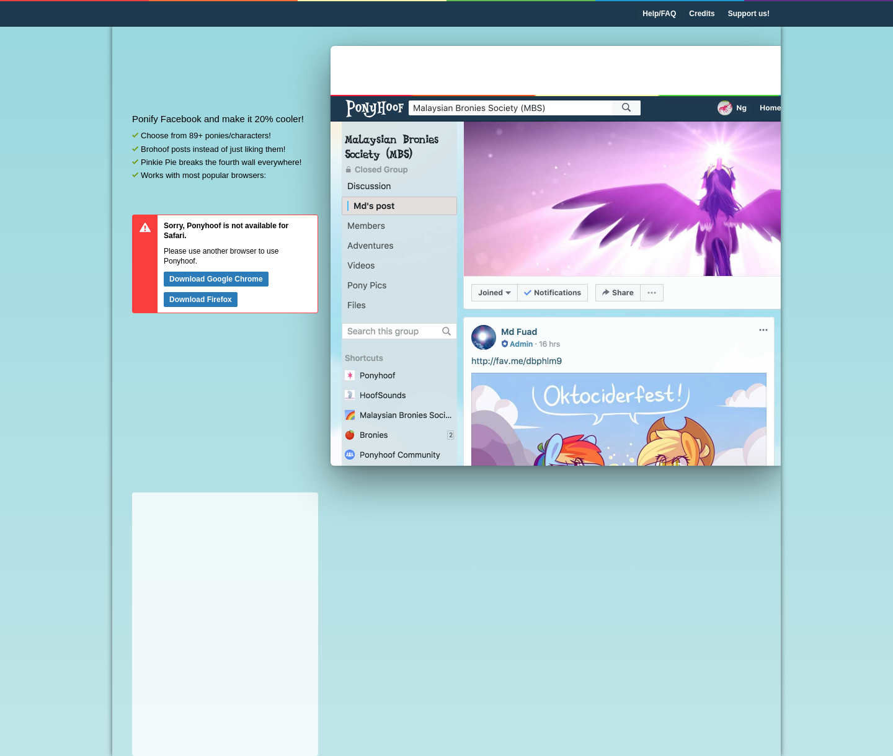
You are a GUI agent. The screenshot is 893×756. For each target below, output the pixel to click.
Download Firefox (200, 299)
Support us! (749, 13)
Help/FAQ (659, 13)
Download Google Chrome (216, 279)
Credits (701, 13)
